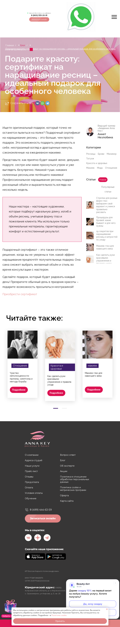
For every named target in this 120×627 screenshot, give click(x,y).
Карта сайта (66, 501)
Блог (22, 45)
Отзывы (29, 476)
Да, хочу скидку (92, 603)
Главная (9, 45)
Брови (101, 154)
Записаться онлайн (39, 19)
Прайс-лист (31, 471)
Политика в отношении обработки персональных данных (74, 479)
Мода (100, 168)
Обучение (30, 498)
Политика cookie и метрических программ (73, 488)
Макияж (90, 168)
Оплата (29, 487)
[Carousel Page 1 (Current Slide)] (55, 408)
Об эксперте (67, 466)
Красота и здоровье (96, 163)
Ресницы (90, 154)
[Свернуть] (115, 583)
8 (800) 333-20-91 (39, 15)
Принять (60, 621)
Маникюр (112, 154)
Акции (63, 471)
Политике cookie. (59, 615)
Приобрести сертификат (19, 294)
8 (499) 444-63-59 (41, 509)
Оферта (64, 495)
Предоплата (32, 482)
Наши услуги (32, 466)
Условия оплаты (34, 493)
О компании (31, 455)
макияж (92, 365)
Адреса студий (33, 460)
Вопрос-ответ (68, 455)
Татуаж (90, 158)
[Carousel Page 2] (64, 408)
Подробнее (18, 390)
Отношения (111, 168)
